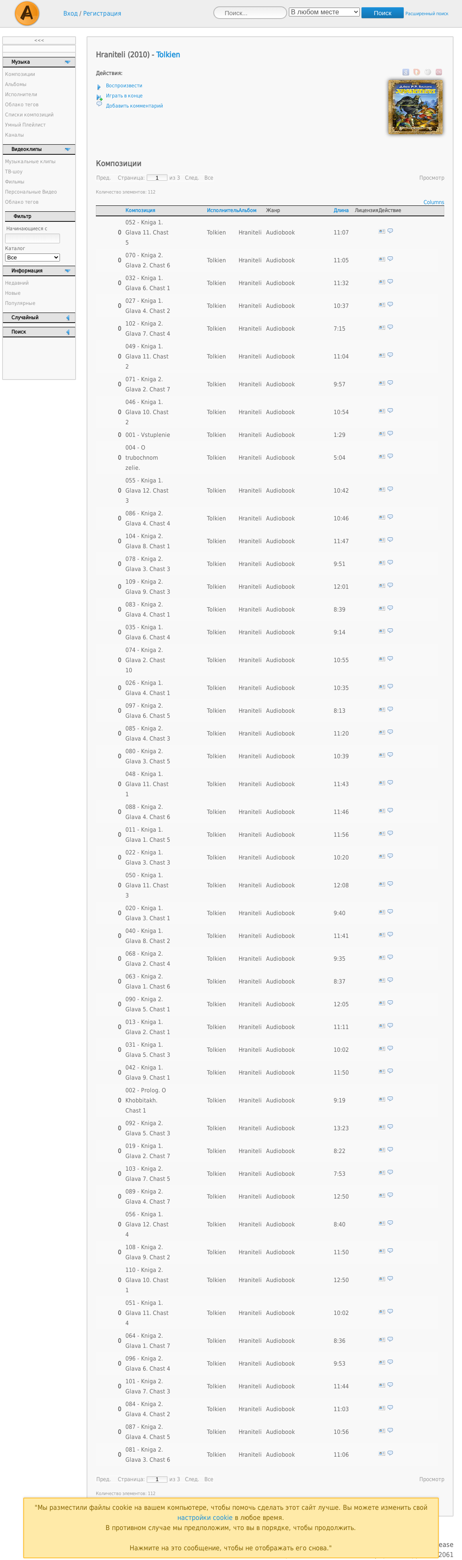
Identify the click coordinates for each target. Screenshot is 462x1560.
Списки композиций (29, 115)
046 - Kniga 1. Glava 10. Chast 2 (146, 412)
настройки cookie (205, 1518)
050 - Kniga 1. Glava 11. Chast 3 (146, 885)
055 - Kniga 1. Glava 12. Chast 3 (146, 490)
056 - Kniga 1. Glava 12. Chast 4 (146, 1224)
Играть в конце (124, 96)
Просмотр (431, 178)
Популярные (20, 303)
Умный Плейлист (25, 125)
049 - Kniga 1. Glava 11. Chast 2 (146, 356)
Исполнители (21, 94)
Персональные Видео (31, 192)
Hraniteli (250, 232)
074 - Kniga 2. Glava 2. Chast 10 (145, 660)
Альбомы (16, 84)
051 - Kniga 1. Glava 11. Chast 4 (146, 1312)
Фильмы (14, 182)
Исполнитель (223, 210)
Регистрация (102, 13)
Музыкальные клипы (30, 161)
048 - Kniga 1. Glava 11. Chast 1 (146, 784)
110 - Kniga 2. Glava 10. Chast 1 (146, 1279)
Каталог (15, 248)
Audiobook (280, 232)
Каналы (14, 135)
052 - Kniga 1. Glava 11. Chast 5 (146, 232)
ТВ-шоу (13, 172)
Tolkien (168, 54)
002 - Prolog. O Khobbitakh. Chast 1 (145, 1100)
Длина (341, 210)
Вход (70, 13)
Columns (434, 202)
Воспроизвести (124, 86)
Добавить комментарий (134, 106)
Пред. (103, 178)
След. (192, 178)
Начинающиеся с (26, 229)
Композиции (20, 74)
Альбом (247, 210)
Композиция (140, 210)
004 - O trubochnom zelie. (141, 457)
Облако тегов (21, 105)
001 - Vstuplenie (147, 434)
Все (208, 178)
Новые (13, 293)
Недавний (17, 283)
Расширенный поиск (426, 13)
